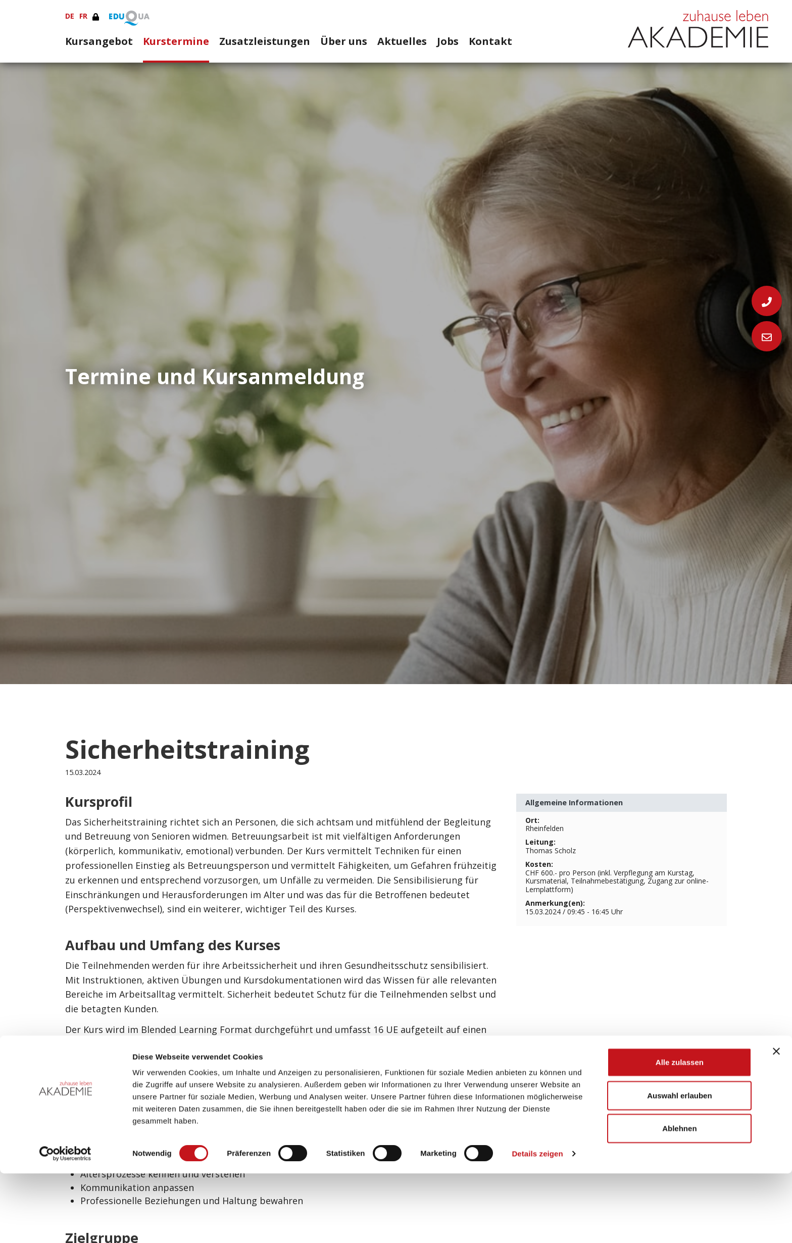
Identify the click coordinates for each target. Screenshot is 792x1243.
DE (69, 16)
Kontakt (490, 40)
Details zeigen (537, 1223)
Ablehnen (679, 1198)
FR (83, 16)
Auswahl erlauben (679, 1165)
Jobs (448, 40)
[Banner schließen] (776, 1120)
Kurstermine (176, 40)
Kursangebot (99, 40)
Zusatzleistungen (264, 40)
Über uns (343, 40)
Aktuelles (402, 40)
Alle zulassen (680, 1131)
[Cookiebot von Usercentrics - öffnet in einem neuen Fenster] (65, 1223)
